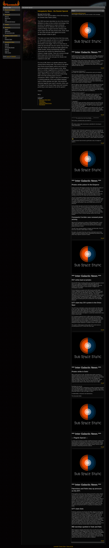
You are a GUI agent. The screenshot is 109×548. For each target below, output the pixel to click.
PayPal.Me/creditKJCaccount (79, 13)
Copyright (56, 546)
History (6, 29)
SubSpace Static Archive (11, 35)
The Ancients (42, 102)
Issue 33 (7, 44)
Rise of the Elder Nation (45, 99)
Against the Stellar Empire (45, 103)
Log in (8, 56)
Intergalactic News (9, 42)
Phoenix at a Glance (10, 10)
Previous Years (8, 39)
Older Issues (8, 52)
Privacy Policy (62, 546)
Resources (7, 27)
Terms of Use (70, 546)
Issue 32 (7, 45)
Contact (7, 24)
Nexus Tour (7, 18)
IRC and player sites (10, 33)
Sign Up (7, 16)
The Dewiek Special (9, 47)
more (102, 67)
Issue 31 (7, 49)
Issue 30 (7, 51)
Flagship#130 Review (10, 21)
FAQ (6, 20)
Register (13, 56)
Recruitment (42, 104)
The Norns (41, 101)
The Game (7, 14)
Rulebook (7, 11)
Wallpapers (7, 31)
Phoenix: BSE (7, 7)
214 (6, 37)
